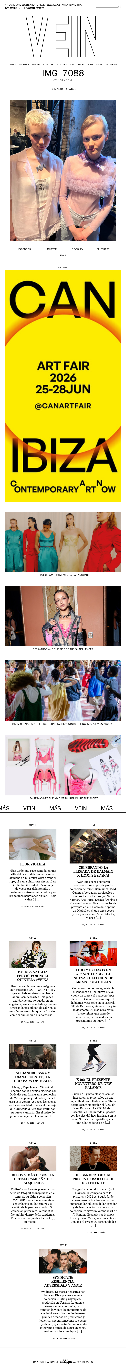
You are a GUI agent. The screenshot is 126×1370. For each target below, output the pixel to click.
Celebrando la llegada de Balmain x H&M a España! (93, 871)
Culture (62, 65)
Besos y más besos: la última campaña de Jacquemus (33, 1179)
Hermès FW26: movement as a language (63, 575)
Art (52, 65)
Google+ (6, 1367)
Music (81, 65)
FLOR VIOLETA (32, 864)
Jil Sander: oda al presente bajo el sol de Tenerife (93, 1179)
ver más (40, 906)
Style (12, 65)
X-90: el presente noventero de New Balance (93, 1084)
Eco (45, 65)
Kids (90, 65)
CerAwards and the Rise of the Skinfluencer (63, 649)
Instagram (111, 65)
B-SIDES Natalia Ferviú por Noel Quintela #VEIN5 (33, 976)
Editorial (24, 65)
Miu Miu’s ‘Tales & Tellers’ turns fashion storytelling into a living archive (63, 724)
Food (72, 65)
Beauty (36, 65)
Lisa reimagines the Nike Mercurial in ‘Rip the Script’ (63, 798)
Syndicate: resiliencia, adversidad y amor (63, 1281)
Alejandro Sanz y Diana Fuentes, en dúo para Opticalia (33, 1077)
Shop (99, 65)
